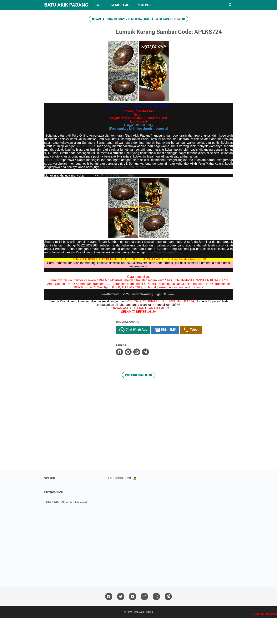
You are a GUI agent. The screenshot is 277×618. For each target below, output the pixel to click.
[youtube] (132, 596)
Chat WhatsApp (133, 330)
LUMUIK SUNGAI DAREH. (116, 175)
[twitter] (128, 351)
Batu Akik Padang (66, 5)
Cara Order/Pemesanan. (163, 252)
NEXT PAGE (145, 5)
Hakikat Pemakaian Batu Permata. (123, 167)
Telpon (191, 330)
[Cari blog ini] (230, 5)
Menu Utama (119, 5)
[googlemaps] (168, 596)
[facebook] (119, 351)
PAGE (98, 5)
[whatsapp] (136, 351)
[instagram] (144, 596)
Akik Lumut (52, 160)
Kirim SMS (165, 330)
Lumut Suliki (84, 146)
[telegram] (145, 351)
